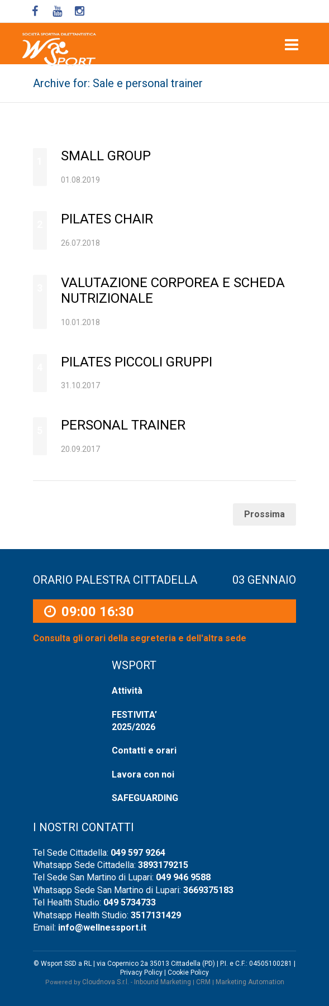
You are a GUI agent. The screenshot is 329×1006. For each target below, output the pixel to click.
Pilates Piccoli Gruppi (136, 362)
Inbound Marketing (162, 982)
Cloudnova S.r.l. (105, 982)
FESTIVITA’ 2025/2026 (134, 720)
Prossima (264, 514)
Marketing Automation (250, 982)
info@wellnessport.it (102, 927)
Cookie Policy (188, 972)
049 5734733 (129, 902)
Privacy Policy (141, 972)
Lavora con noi (143, 774)
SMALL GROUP (106, 156)
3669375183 (208, 890)
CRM (203, 982)
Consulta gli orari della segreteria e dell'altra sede (139, 638)
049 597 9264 (138, 852)
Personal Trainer (123, 425)
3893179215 (163, 865)
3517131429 (156, 915)
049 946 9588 (183, 877)
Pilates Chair (107, 219)
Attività (127, 690)
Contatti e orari (144, 750)
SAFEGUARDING (145, 798)
